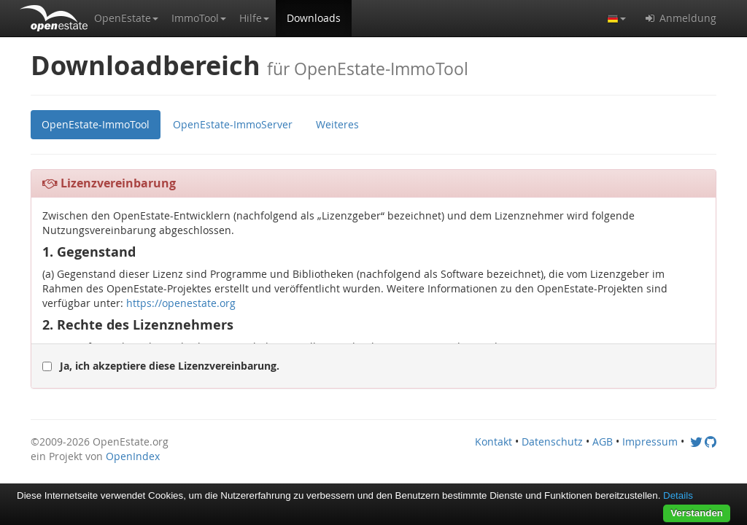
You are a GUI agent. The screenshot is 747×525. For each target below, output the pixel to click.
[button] (126, 18)
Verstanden (696, 513)
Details (678, 495)
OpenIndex (133, 456)
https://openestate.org (181, 303)
